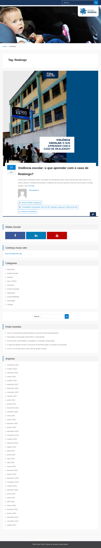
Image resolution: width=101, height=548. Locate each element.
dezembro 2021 (12, 388)
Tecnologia (11, 301)
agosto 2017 (11, 525)
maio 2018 (11, 498)
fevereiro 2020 (12, 423)
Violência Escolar (71, 207)
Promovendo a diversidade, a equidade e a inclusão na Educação (31, 341)
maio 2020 (11, 416)
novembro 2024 (12, 365)
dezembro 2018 (12, 478)
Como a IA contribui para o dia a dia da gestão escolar (26, 348)
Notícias (10, 277)
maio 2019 (11, 458)
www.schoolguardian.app (13, 253)
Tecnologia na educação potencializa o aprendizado (25, 337)
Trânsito (10, 304)
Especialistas (36, 207)
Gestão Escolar (12, 273)
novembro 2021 (12, 392)
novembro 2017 (12, 521)
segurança (61, 207)
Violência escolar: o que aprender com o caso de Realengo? (53, 171)
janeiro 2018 (11, 513)
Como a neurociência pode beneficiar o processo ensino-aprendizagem (33, 333)
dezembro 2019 (12, 431)
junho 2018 (11, 494)
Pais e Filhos (11, 281)
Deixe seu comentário (28, 211)
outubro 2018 (12, 486)
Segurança (37, 202)
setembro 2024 (12, 373)
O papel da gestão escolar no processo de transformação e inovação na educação (37, 345)
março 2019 (11, 466)
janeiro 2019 (11, 474)
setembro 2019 (12, 443)
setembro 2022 (12, 384)
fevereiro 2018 (12, 509)
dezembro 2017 (12, 517)
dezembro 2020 (12, 408)
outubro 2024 (12, 369)
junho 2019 (11, 455)
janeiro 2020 (11, 427)
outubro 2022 (12, 380)
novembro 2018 (12, 482)
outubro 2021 (12, 396)
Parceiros (10, 285)
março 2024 (11, 376)
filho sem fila (45, 207)
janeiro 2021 (11, 404)
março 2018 (11, 505)
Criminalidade (26, 207)
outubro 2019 (12, 439)
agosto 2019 (11, 447)
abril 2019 (10, 462)
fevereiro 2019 (12, 470)
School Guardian (27, 202)
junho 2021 (11, 400)
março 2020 (11, 419)
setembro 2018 (12, 490)
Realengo (53, 207)
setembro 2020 (12, 412)
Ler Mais (31, 186)
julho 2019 (11, 451)
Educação (10, 269)
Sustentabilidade (13, 297)
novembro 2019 (12, 435)
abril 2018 (10, 501)
